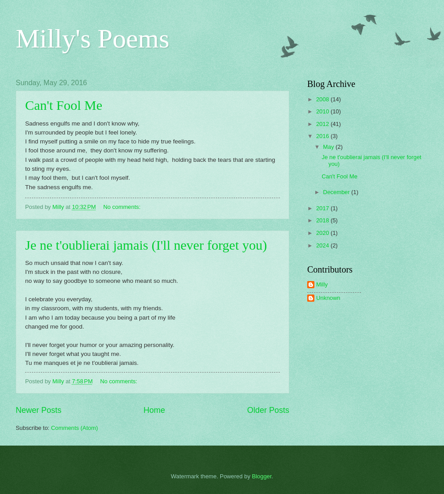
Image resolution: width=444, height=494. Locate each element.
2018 (323, 220)
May (329, 146)
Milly (322, 284)
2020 (323, 233)
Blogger (262, 476)
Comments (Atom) (74, 428)
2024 (323, 245)
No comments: (122, 207)
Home (154, 410)
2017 (323, 208)
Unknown (328, 298)
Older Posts (268, 410)
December (337, 192)
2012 (323, 124)
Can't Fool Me (63, 105)
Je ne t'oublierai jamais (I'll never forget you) (146, 245)
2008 (323, 99)
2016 (323, 136)
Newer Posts (38, 410)
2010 (323, 111)
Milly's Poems (93, 38)
